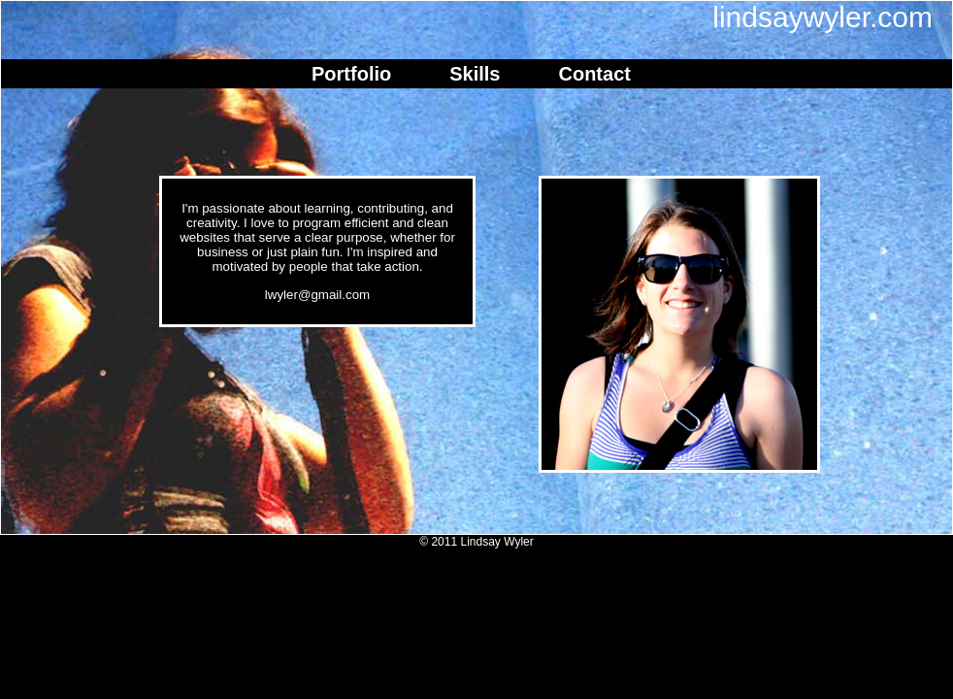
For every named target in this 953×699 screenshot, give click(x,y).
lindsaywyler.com (822, 17)
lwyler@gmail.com (317, 294)
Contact (594, 73)
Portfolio (351, 73)
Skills (474, 73)
